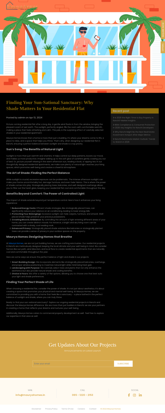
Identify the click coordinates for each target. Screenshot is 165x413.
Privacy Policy (51, 409)
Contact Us (146, 7)
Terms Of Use (68, 409)
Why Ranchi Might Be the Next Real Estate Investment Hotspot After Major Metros (134, 136)
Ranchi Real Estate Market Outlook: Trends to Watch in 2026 (134, 143)
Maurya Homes (16, 243)
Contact (92, 409)
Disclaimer (36, 409)
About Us (86, 7)
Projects (55, 7)
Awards (98, 7)
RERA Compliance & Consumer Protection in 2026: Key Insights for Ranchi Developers (134, 129)
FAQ (135, 7)
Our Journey (70, 7)
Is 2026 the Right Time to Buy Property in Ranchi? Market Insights (133, 122)
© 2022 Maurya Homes (110, 409)
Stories (125, 7)
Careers (81, 409)
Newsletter (112, 7)
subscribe (123, 363)
